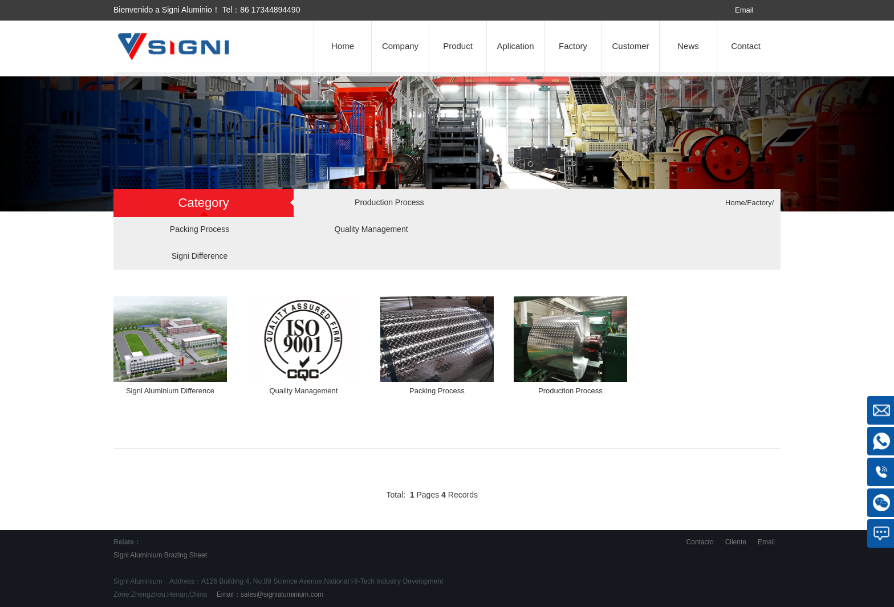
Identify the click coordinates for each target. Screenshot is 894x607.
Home (342, 46)
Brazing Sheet (185, 555)
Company (400, 46)
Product (458, 46)
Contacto (700, 542)
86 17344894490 (270, 9)
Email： (268, 594)
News (688, 46)
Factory (573, 46)
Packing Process (199, 229)
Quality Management (371, 229)
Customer (630, 46)
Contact (746, 46)
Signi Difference (200, 255)
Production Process (389, 202)
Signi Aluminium (137, 555)
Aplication (515, 46)
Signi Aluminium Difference (170, 390)
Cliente (735, 542)
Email (744, 10)
